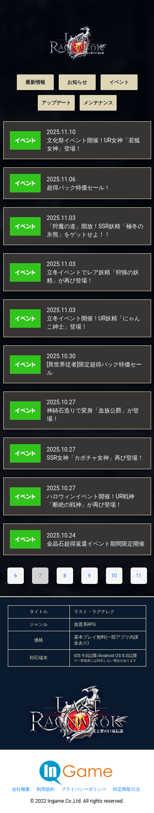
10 (114, 576)
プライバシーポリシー (83, 789)
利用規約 (46, 789)
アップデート (56, 103)
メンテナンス (98, 103)
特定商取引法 (126, 789)
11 (139, 576)
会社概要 (21, 789)
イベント (119, 82)
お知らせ (77, 82)
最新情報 (35, 82)
